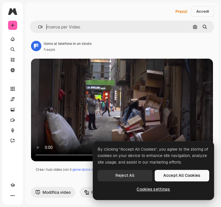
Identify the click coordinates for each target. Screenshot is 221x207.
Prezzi (181, 11)
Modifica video (53, 192)
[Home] (12, 39)
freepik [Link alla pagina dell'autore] (49, 49)
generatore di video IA (90, 169)
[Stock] (12, 59)
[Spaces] (12, 99)
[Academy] (12, 185)
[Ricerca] (12, 49)
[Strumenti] (12, 88)
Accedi (202, 11)
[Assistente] (12, 140)
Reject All (124, 175)
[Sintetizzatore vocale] (12, 130)
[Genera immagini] (12, 109)
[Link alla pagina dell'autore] (36, 46)
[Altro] (12, 195)
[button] (38, 27)
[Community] (12, 70)
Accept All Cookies (182, 175)
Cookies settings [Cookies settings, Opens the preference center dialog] (153, 189)
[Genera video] (12, 119)
